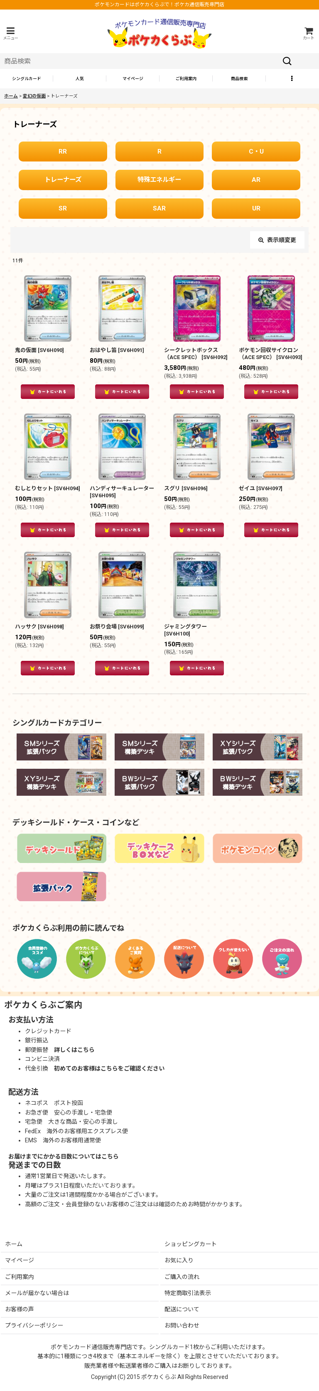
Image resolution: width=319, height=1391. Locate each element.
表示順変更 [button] (277, 240)
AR (256, 179)
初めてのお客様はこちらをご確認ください (109, 1068)
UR (256, 208)
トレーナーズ (62, 179)
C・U (256, 151)
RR (63, 151)
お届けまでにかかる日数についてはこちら (63, 1156)
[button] (10, 33)
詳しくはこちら (74, 1049)
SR (63, 208)
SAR (159, 208)
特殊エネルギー (159, 179)
